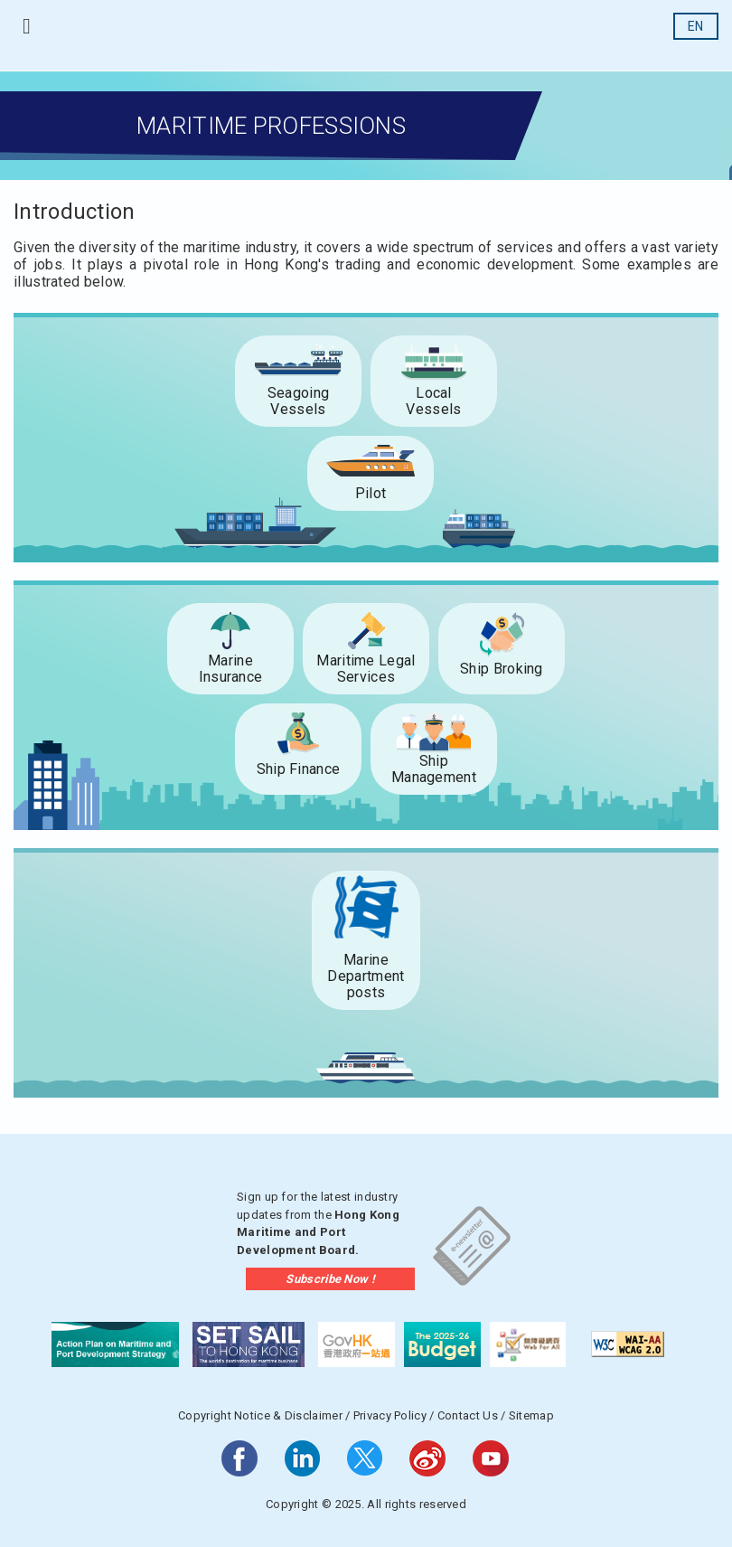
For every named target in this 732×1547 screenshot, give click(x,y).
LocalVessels (433, 401)
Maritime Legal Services (365, 668)
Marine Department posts (365, 976)
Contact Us (467, 1415)
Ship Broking (501, 668)
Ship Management (433, 769)
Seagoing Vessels (298, 401)
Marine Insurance (231, 668)
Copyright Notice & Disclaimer (260, 1415)
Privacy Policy (390, 1415)
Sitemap (531, 1415)
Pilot (371, 493)
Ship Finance (299, 769)
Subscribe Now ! (330, 1279)
